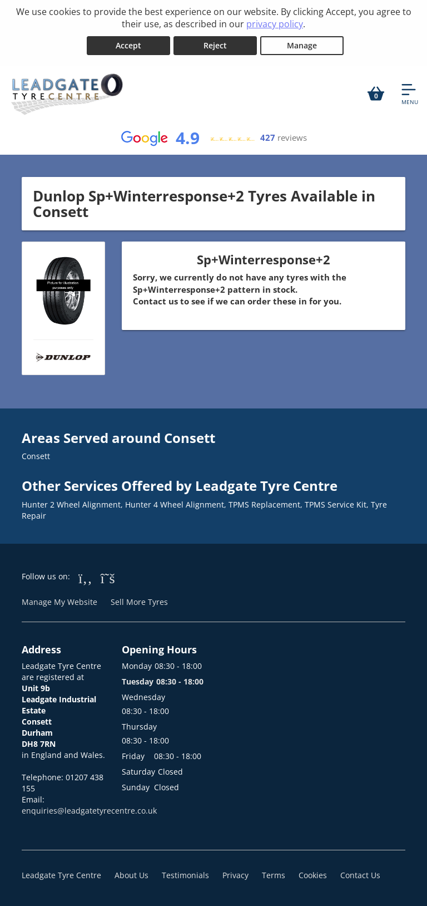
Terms (273, 875)
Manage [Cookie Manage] (302, 45)
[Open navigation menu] (410, 93)
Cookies (313, 875)
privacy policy (274, 24)
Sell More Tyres (139, 602)
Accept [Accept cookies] (128, 45)
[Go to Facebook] (85, 578)
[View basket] (376, 93)
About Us (131, 875)
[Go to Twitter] (108, 578)
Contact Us (360, 875)
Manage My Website (59, 602)
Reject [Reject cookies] (215, 45)
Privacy (235, 875)
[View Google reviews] (213, 138)
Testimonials (185, 875)
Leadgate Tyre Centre (61, 875)
